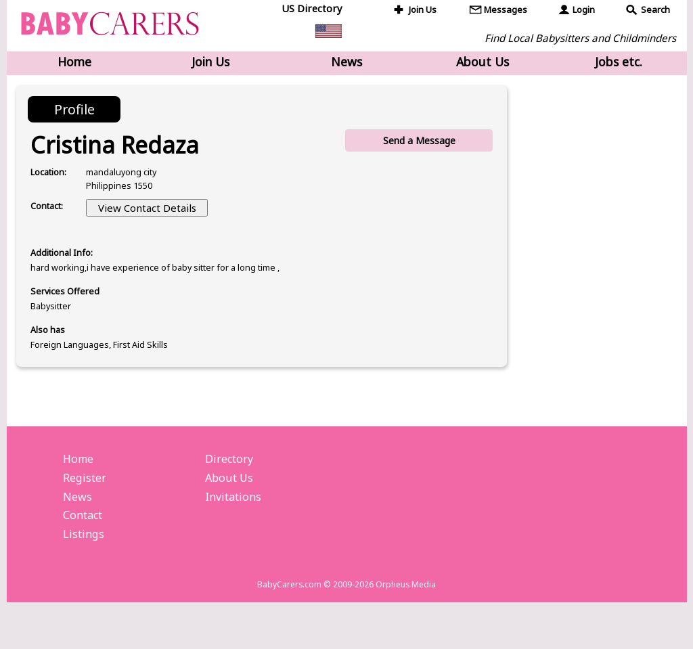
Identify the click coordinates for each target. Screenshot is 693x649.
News (346, 63)
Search (656, 10)
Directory (231, 493)
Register (86, 514)
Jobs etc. (618, 63)
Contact (85, 555)
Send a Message (417, 145)
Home (74, 63)
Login (584, 10)
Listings (84, 575)
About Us (482, 63)
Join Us (424, 10)
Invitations (235, 534)
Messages (506, 10)
